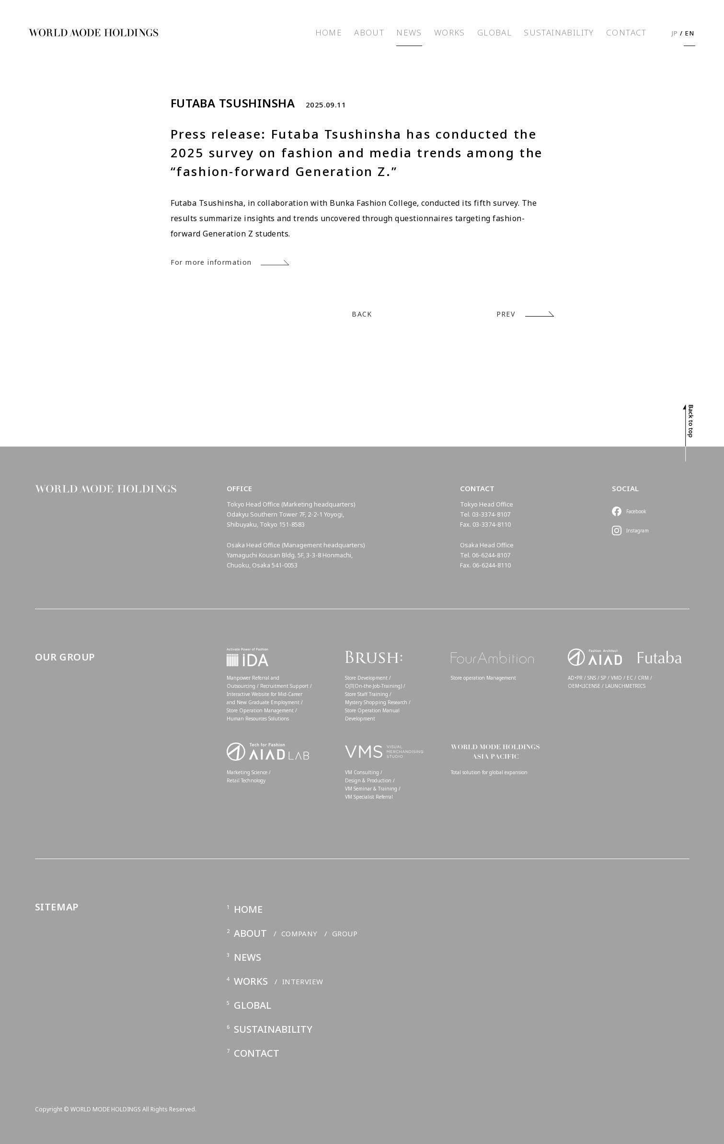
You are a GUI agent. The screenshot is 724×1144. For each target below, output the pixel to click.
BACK (362, 313)
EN (690, 33)
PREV (506, 313)
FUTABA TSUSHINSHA (233, 103)
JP (675, 33)
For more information (211, 262)
